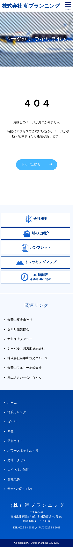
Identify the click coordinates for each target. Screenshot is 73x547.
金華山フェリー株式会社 (24, 367)
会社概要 (13, 479)
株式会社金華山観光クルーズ (27, 358)
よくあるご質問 (18, 469)
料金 (10, 431)
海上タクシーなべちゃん (24, 377)
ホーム (12, 402)
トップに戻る (30, 164)
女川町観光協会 (18, 329)
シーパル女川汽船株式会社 (26, 348)
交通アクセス (16, 460)
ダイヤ (12, 421)
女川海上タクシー (19, 339)
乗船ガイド (15, 441)
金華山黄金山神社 (19, 319)
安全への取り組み (19, 488)
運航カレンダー (18, 412)
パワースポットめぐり (23, 450)
